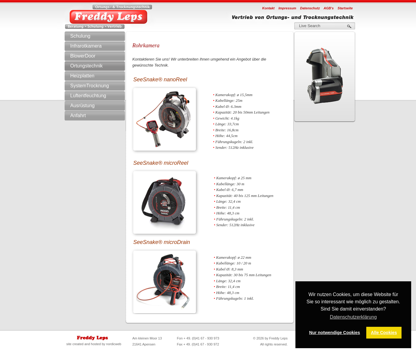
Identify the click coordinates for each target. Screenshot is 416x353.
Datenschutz (310, 8)
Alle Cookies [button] (384, 332)
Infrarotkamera (100, 46)
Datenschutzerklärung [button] (353, 317)
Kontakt (268, 8)
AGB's (329, 8)
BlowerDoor (83, 55)
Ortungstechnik (100, 66)
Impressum (287, 8)
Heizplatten (82, 75)
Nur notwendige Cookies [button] (334, 332)
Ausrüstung (100, 106)
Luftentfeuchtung (100, 96)
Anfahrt (78, 115)
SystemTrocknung (100, 86)
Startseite (345, 8)
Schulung (80, 36)
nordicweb (113, 344)
